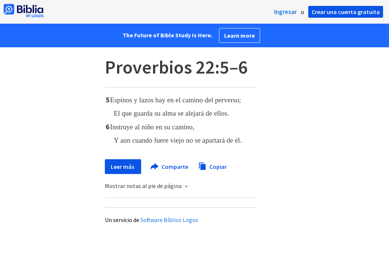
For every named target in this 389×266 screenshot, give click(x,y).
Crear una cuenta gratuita (346, 12)
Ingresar (285, 12)
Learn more (239, 35)
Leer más (123, 166)
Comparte (169, 166)
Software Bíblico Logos (169, 220)
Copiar (212, 166)
